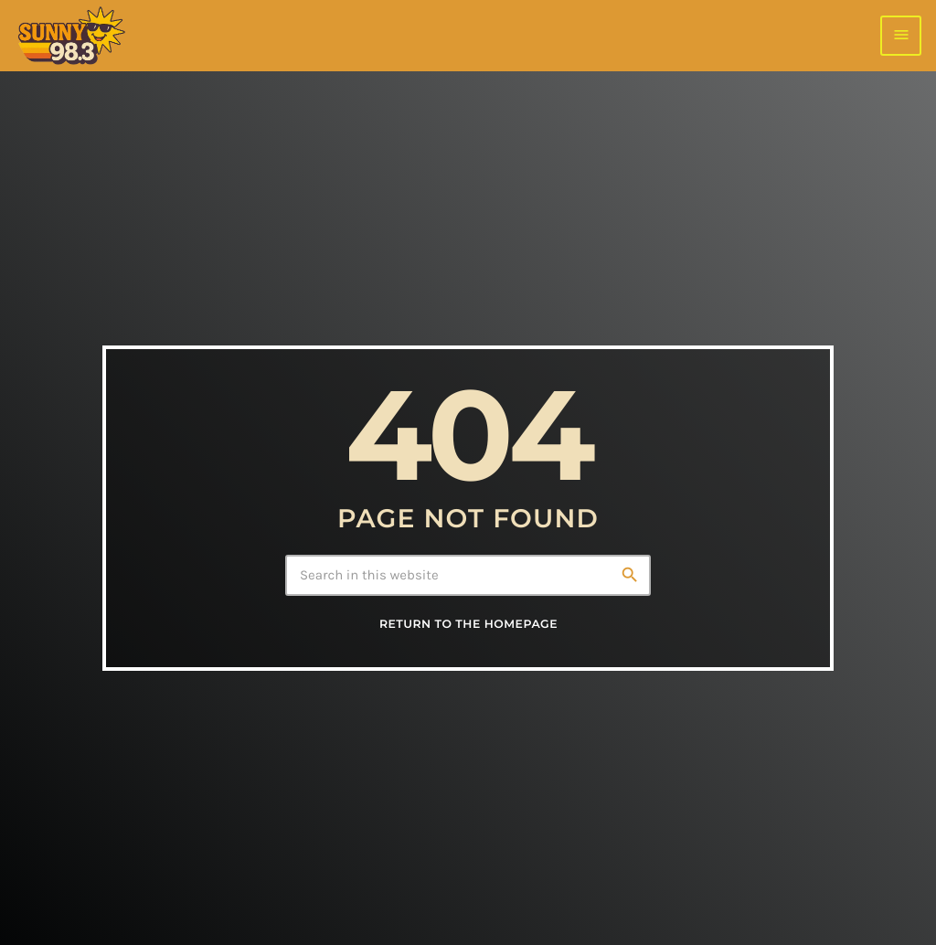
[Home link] (71, 36)
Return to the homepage (468, 625)
